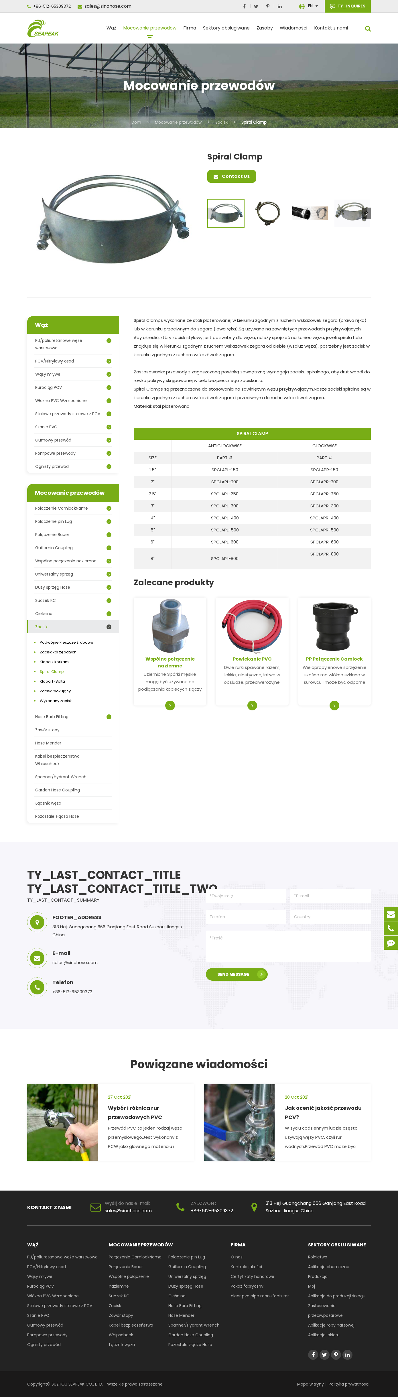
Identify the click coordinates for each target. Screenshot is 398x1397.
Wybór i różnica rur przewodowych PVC (135, 1112)
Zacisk (221, 122)
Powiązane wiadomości (199, 1064)
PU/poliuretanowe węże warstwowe (73, 344)
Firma (189, 30)
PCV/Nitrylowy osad (73, 361)
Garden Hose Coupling (57, 790)
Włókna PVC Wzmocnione (73, 400)
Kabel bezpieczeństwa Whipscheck (57, 760)
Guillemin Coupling (73, 548)
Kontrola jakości (246, 1267)
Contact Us (232, 176)
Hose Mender (48, 743)
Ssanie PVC (73, 427)
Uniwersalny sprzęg (73, 574)
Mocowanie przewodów (149, 30)
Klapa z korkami (55, 662)
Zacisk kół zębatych (58, 652)
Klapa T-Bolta (52, 681)
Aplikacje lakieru (324, 1335)
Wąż (111, 30)
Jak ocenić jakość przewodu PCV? (323, 1112)
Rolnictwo (317, 1257)
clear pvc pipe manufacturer (260, 1296)
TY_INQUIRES (347, 6)
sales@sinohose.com (104, 6)
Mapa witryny (310, 1384)
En (310, 6)
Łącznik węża (48, 803)
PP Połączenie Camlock (334, 659)
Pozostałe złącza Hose (57, 816)
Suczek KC (73, 600)
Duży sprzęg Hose (73, 587)
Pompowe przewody (73, 453)
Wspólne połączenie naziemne (170, 662)
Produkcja (318, 1276)
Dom (136, 122)
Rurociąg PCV (73, 387)
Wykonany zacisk (56, 701)
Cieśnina (73, 613)
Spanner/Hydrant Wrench (60, 777)
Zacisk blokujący (55, 691)
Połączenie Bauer (73, 534)
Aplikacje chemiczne (328, 1267)
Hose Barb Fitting (73, 717)
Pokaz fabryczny (247, 1286)
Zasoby (265, 30)
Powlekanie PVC (252, 659)
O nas (237, 1257)
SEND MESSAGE (241, 974)
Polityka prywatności (349, 1384)
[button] (366, 213)
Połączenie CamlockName (73, 508)
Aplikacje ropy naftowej (331, 1325)
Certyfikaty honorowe (252, 1276)
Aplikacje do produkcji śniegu (336, 1296)
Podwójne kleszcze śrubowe (66, 642)
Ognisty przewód (73, 466)
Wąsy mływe (73, 374)
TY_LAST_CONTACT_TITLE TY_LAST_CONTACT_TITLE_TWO (108, 882)
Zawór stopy (47, 730)
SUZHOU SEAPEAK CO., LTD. (76, 1384)
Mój (311, 1286)
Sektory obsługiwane (226, 30)
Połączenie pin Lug (73, 521)
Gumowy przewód (73, 440)
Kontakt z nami (331, 30)
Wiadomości (293, 30)
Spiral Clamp (254, 122)
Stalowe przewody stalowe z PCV (73, 414)
